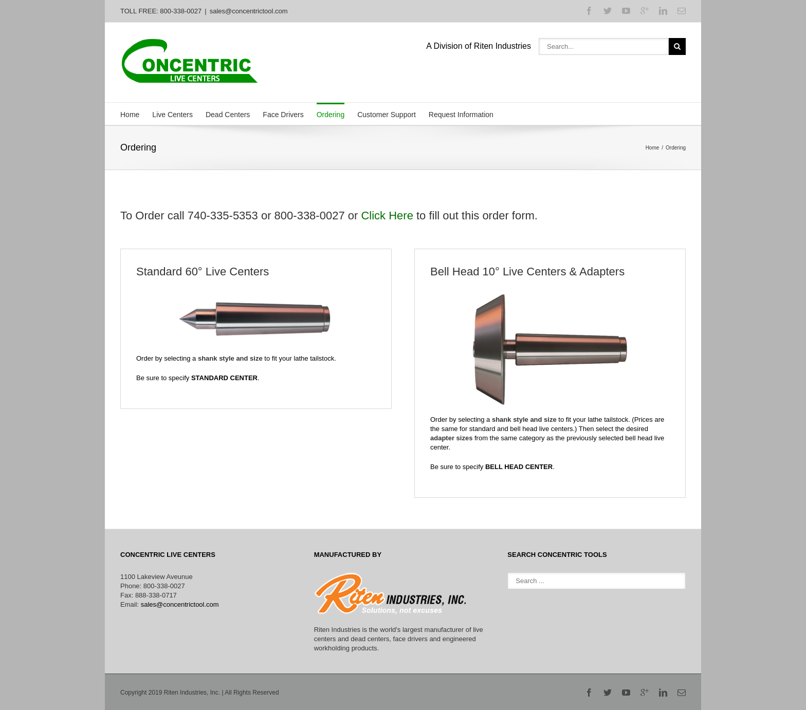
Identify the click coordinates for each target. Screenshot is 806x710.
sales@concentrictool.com (249, 11)
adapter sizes (451, 438)
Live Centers (172, 114)
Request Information (461, 114)
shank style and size (230, 358)
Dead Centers (228, 114)
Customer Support (386, 114)
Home (129, 114)
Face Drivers (283, 114)
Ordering (330, 114)
